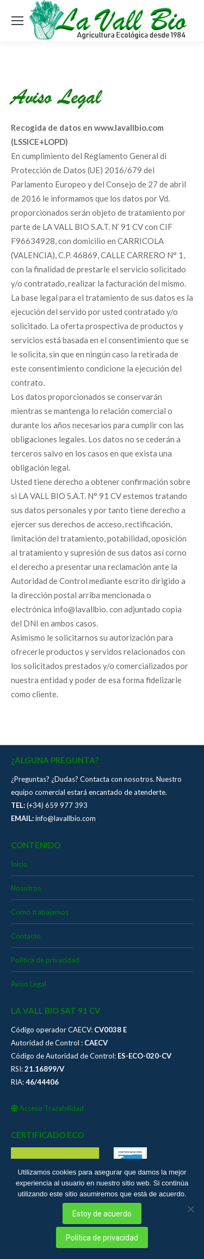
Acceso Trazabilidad (47, 1108)
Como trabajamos (40, 912)
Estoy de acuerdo (102, 1213)
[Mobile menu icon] (17, 20)
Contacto (26, 936)
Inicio (19, 864)
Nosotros (26, 888)
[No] (190, 1208)
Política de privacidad (45, 960)
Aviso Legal (28, 984)
